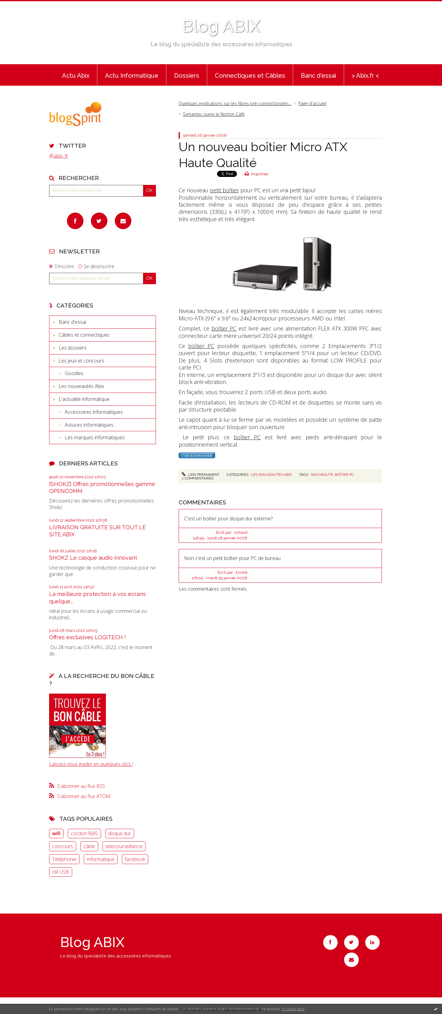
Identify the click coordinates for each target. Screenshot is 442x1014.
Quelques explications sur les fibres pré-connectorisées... (235, 103)
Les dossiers (73, 347)
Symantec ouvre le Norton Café (214, 114)
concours (62, 846)
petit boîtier (224, 190)
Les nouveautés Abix (81, 386)
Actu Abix (75, 75)
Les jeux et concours (81, 360)
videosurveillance (123, 846)
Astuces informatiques (89, 424)
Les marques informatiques (95, 437)
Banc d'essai (318, 75)
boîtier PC (224, 328)
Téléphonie (64, 859)
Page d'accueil (312, 103)
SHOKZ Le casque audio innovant (93, 557)
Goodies (74, 373)
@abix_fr (58, 155)
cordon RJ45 (84, 833)
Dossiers (186, 75)
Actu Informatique (131, 75)
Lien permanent (200, 474)
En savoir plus (293, 1009)
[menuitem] (75, 75)
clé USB (60, 871)
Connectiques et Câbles (250, 75)
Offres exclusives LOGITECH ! (87, 637)
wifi (56, 833)
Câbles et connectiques (84, 334)
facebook (135, 859)
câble (89, 846)
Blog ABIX (221, 26)
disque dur (119, 833)
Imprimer (257, 174)
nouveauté (322, 474)
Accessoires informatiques (94, 412)
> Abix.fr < (365, 75)
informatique (100, 859)
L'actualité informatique (84, 399)
